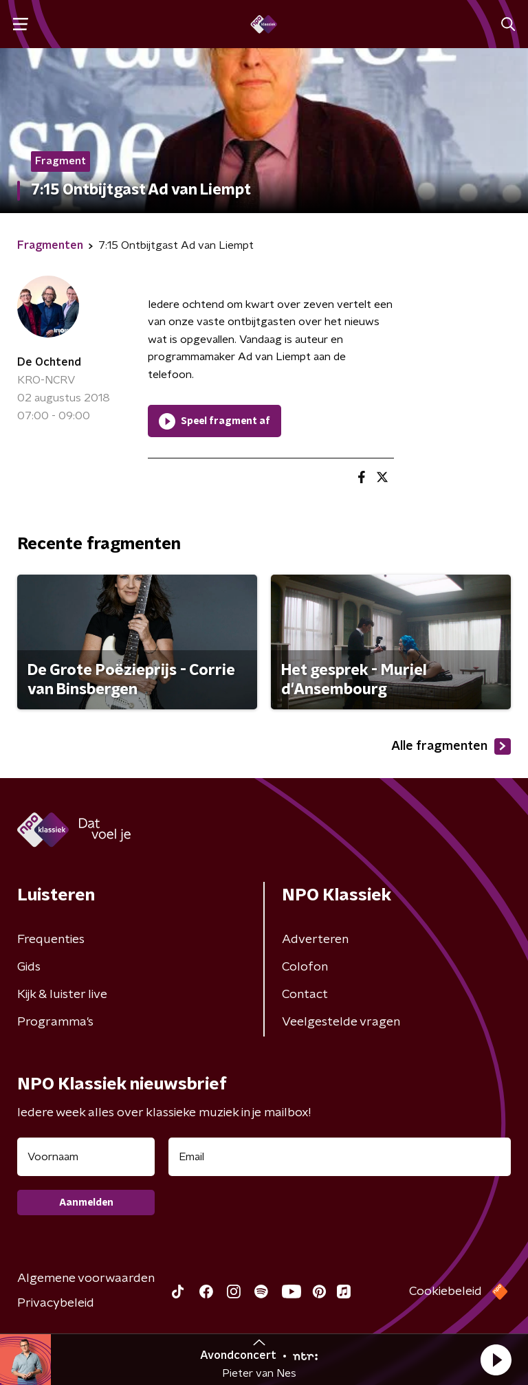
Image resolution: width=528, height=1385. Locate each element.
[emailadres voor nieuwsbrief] (339, 1157)
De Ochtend (49, 362)
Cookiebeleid (445, 1291)
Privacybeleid (55, 1303)
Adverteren (315, 939)
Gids (29, 967)
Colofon (305, 967)
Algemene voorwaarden (86, 1278)
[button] (496, 1360)
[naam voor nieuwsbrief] (86, 1157)
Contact (305, 994)
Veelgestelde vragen (341, 1022)
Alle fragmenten (451, 746)
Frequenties (51, 939)
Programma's (55, 1022)
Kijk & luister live (62, 994)
